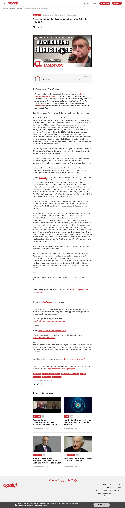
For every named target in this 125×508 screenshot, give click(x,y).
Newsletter (108, 487)
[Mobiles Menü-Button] (4, 3)
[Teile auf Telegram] (34, 26)
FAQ (120, 484)
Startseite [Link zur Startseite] (5, 8)
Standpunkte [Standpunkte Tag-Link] (37, 454)
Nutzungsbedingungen (104, 493)
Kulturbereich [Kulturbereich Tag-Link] (47, 377)
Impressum (107, 496)
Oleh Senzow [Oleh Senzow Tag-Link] (57, 377)
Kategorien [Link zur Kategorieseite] (12, 8)
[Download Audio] (87, 76)
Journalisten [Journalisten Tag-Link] (37, 377)
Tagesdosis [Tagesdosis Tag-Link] (37, 15)
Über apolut (117, 490)
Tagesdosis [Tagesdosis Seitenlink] (19, 8)
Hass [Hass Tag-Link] (76, 373)
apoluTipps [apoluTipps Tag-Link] (37, 416)
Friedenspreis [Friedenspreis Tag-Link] (55, 373)
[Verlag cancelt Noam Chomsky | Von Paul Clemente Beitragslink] (78, 459)
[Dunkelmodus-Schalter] (86, 3)
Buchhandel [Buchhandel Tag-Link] (37, 373)
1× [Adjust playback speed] (79, 79)
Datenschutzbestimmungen (103, 490)
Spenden (40, 106)
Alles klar (101, 504)
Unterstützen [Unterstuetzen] (105, 3)
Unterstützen (107, 484)
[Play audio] (43, 79)
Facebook (43, 177)
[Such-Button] (94, 3)
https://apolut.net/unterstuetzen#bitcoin (52, 330)
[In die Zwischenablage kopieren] (41, 26)
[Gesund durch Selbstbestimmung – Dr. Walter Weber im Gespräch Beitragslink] (47, 422)
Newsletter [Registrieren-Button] (117, 3)
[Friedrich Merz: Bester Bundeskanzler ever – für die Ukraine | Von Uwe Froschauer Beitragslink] (47, 460)
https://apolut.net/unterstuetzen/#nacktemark (49, 321)
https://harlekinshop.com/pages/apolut (61, 369)
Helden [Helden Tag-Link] (83, 373)
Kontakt (119, 487)
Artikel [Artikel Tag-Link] (66, 416)
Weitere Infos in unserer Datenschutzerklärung (32, 505)
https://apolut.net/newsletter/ (74, 359)
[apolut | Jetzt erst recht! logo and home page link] (13, 3)
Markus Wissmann (47, 302)
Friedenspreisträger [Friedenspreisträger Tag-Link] (67, 373)
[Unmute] (83, 79)
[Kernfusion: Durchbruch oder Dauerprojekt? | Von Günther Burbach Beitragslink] (78, 422)
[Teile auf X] (38, 26)
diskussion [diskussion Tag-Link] (46, 373)
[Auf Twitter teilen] (38, 384)
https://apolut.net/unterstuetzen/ (44, 337)
